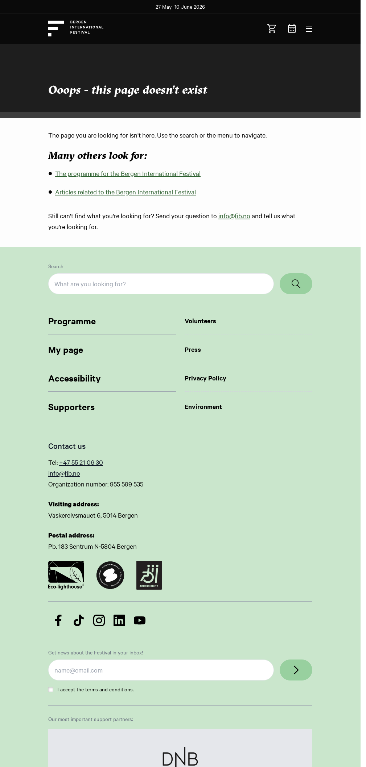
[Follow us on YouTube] (139, 620)
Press (193, 349)
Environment (203, 406)
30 (99, 462)
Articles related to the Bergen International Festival (125, 191)
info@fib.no (234, 215)
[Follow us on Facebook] (58, 620)
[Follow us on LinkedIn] (119, 620)
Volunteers (200, 320)
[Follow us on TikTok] (79, 620)
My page (65, 349)
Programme (72, 320)
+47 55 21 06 (77, 462)
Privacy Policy (205, 378)
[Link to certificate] (66, 575)
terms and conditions (109, 689)
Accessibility (74, 378)
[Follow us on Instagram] (99, 620)
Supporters (71, 406)
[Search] (296, 283)
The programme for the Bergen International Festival (128, 173)
